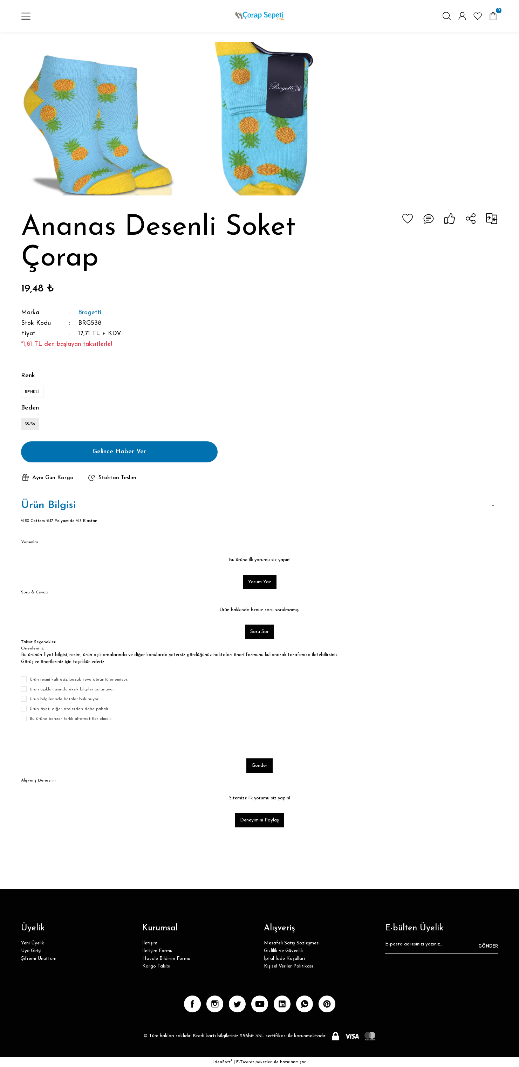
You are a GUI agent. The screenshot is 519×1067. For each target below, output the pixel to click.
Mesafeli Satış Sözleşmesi (292, 943)
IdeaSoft (222, 1062)
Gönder (259, 765)
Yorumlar (29, 542)
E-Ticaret (245, 1062)
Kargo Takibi (156, 966)
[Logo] (259, 16)
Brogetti (89, 312)
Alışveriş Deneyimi (38, 780)
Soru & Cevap (34, 592)
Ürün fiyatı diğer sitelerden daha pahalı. (69, 709)
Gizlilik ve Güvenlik (283, 951)
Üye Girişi (31, 951)
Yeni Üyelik (32, 943)
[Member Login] (462, 16)
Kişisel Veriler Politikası (288, 966)
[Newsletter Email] (441, 946)
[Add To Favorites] (407, 218)
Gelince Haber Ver (119, 451)
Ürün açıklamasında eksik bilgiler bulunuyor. (72, 689)
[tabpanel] (98, 118)
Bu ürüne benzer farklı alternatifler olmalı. (70, 719)
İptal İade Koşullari (284, 958)
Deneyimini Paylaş (259, 820)
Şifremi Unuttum (38, 958)
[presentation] (74, 740)
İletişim (149, 943)
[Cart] (493, 16)
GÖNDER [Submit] (488, 946)
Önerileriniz (32, 648)
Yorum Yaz (259, 582)
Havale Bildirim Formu (166, 958)
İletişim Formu (157, 951)
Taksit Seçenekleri (38, 642)
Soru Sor (259, 631)
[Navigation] (26, 16)
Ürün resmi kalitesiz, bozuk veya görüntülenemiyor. (79, 679)
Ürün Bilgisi (48, 505)
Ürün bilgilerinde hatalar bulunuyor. (64, 699)
